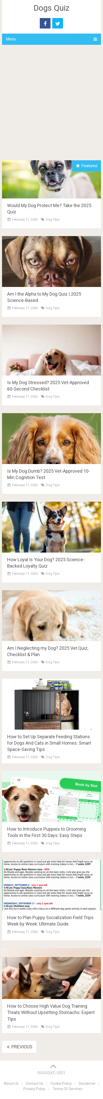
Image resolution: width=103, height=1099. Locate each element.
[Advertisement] (51, 106)
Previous (19, 1046)
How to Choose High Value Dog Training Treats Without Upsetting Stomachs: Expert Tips (51, 1012)
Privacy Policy (34, 1089)
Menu (11, 39)
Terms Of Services (67, 1089)
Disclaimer (87, 1083)
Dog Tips (52, 219)
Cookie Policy (61, 1083)
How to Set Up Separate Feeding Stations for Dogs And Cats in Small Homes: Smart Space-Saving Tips (49, 743)
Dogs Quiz (51, 8)
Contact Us (34, 1083)
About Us (11, 1083)
